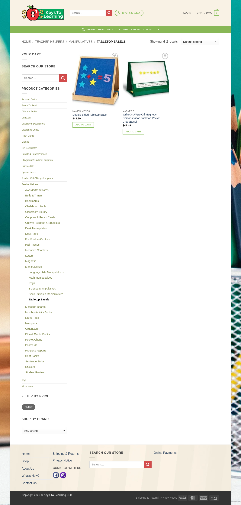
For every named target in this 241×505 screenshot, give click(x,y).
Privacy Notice (62, 460)
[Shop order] (200, 41)
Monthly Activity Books (38, 312)
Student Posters (34, 372)
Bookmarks (32, 200)
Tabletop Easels (39, 299)
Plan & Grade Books (37, 334)
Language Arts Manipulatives (46, 272)
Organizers (31, 328)
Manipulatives (81, 41)
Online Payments (165, 452)
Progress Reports (35, 350)
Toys (24, 380)
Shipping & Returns (66, 453)
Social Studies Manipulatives (46, 294)
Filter (28, 407)
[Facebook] (56, 475)
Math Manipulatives (40, 277)
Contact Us (151, 29)
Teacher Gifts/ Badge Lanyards (37, 178)
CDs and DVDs (29, 111)
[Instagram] (63, 475)
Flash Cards (28, 135)
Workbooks (27, 386)
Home (91, 29)
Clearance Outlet (30, 129)
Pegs (32, 283)
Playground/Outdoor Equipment (37, 160)
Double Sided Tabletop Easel (89, 114)
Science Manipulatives (42, 288)
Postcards (31, 345)
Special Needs (29, 172)
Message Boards (35, 306)
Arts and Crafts (29, 99)
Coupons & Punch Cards (40, 217)
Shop (101, 29)
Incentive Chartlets (36, 250)
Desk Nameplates (36, 228)
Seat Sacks (32, 356)
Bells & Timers (34, 195)
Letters (29, 255)
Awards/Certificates (37, 190)
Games (25, 142)
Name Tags (32, 317)
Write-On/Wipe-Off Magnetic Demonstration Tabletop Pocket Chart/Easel (141, 118)
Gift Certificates (29, 148)
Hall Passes (32, 244)
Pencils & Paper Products (34, 154)
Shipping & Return (147, 497)
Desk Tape (31, 233)
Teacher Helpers (49, 41)
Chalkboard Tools (35, 206)
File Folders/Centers (37, 239)
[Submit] (109, 13)
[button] (208, 13)
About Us (113, 29)
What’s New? (131, 29)
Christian (26, 117)
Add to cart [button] (83, 125)
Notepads (31, 323)
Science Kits (28, 166)
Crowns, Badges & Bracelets (42, 222)
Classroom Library (36, 211)
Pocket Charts (33, 339)
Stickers (30, 366)
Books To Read (29, 105)
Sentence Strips (34, 361)
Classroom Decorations (33, 123)
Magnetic (30, 261)
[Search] (83, 29)
